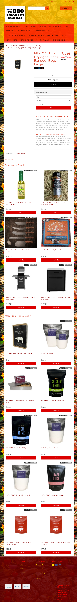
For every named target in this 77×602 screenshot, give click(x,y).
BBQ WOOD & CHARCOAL (42, 31)
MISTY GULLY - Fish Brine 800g (16, 448)
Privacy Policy (40, 569)
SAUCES (34, 26)
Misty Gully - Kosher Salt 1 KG (50, 448)
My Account (8, 565)
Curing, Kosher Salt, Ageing (35, 46)
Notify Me (53, 80)
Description (9, 153)
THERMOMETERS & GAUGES (15, 35)
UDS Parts (25, 26)
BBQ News (53, 2)
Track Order (8, 569)
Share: (39, 68)
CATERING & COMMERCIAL (36, 35)
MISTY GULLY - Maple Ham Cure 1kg (52, 495)
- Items (65, 8)
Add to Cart (21, 213)
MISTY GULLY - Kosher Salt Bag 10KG (18, 495)
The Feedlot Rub (45, 40)
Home (8, 46)
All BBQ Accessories (24, 31)
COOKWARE (10, 31)
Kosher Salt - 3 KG (47, 353)
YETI (66, 26)
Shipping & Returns (39, 577)
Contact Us (68, 2)
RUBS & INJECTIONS (56, 26)
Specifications (21, 153)
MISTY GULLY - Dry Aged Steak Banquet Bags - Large (24, 48)
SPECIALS (43, 26)
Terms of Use (40, 565)
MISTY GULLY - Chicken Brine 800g (52, 400)
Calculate (53, 108)
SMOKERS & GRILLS (13, 26)
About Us (60, 2)
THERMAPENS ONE (59, 40)
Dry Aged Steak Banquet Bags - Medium (19, 353)
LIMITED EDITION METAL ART (28, 40)
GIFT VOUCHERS (11, 40)
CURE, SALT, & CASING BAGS (56, 35)
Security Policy (40, 573)
